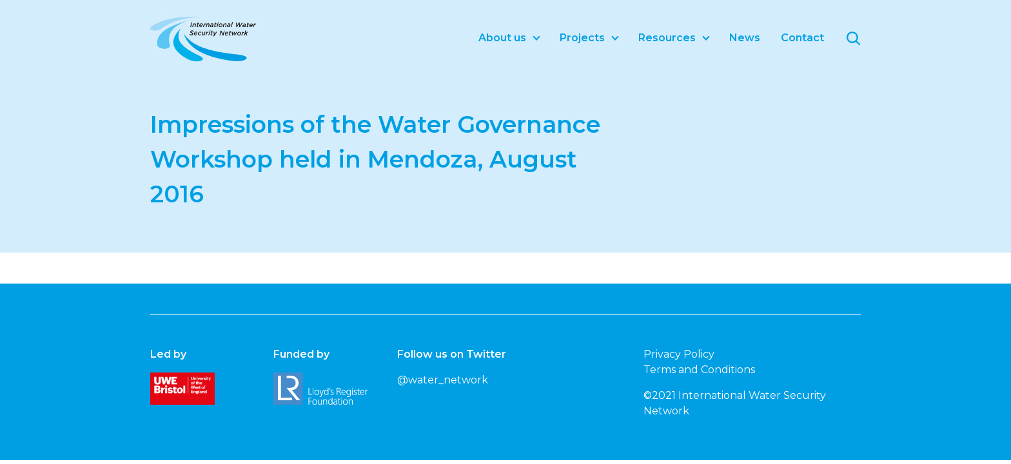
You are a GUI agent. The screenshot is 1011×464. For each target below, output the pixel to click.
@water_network (442, 380)
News (744, 38)
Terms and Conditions (699, 369)
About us (502, 38)
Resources (667, 38)
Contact (802, 38)
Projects (582, 38)
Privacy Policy (678, 354)
